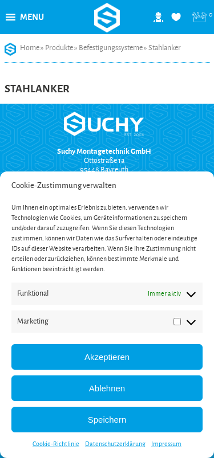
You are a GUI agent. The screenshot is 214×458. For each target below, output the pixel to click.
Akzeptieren (107, 357)
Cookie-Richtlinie (56, 443)
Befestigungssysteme (111, 48)
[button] (32, 17)
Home (29, 48)
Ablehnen (107, 388)
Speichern (107, 419)
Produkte (59, 48)
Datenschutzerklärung (115, 443)
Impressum (166, 443)
